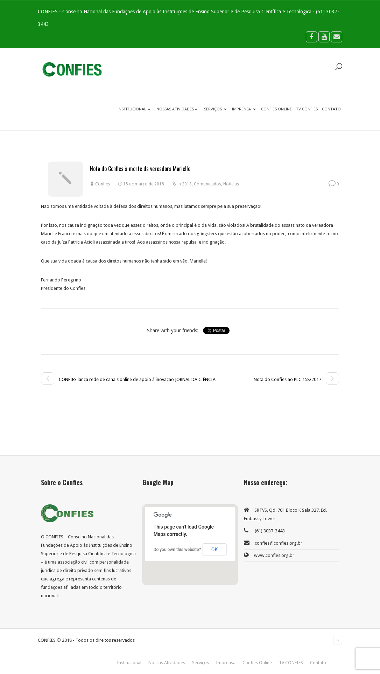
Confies (102, 184)
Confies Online (276, 108)
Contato (331, 108)
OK (214, 549)
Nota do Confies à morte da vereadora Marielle (140, 168)
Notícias (231, 184)
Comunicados (207, 184)
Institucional (134, 108)
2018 (187, 184)
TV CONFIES (307, 108)
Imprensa (244, 108)
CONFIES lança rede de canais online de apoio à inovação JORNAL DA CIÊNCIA (128, 379)
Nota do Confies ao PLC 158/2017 (296, 379)
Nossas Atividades (176, 108)
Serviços (215, 108)
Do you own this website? (177, 549)
